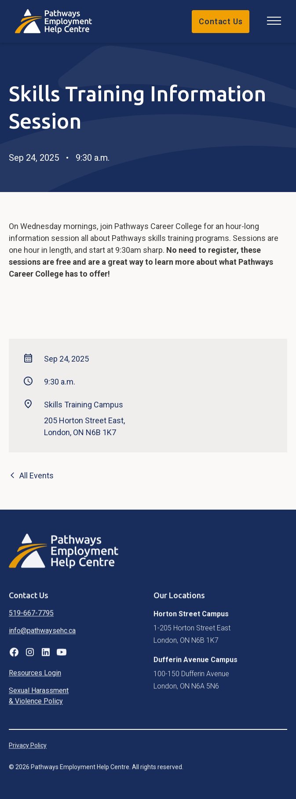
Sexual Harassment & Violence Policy (39, 702)
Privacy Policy (28, 751)
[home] (58, 21)
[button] (272, 21)
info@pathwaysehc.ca (42, 637)
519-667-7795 (31, 619)
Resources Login (35, 679)
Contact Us (220, 21)
